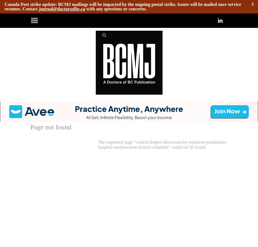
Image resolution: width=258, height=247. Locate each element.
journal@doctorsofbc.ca (62, 8)
